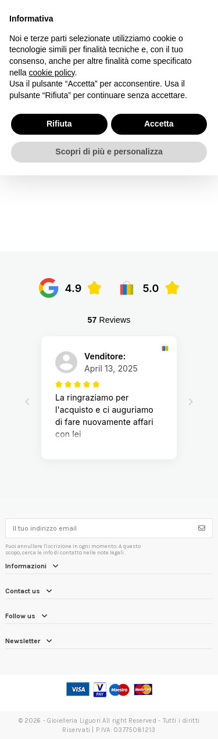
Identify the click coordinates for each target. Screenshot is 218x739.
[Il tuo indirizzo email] (99, 528)
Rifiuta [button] (59, 123)
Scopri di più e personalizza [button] (108, 151)
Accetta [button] (159, 123)
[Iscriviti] (201, 528)
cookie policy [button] (51, 72)
